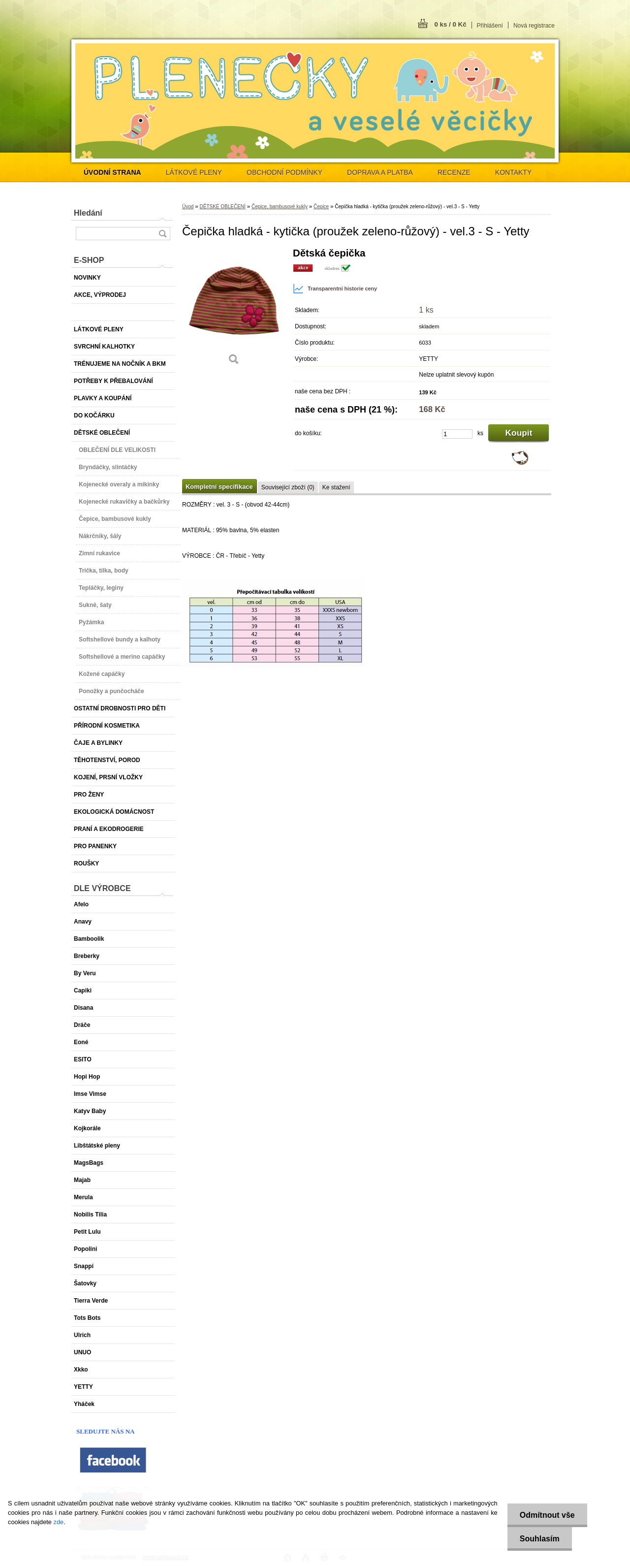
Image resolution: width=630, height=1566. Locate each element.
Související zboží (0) (288, 487)
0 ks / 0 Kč (450, 24)
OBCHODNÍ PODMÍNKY (284, 172)
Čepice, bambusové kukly (280, 206)
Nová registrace (534, 25)
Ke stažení (336, 487)
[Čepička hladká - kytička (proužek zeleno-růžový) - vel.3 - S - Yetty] (234, 310)
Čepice (321, 206)
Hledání (88, 213)
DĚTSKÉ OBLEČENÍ (222, 206)
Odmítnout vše (547, 1515)
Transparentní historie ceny (335, 288)
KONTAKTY (513, 172)
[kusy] (457, 434)
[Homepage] (112, 172)
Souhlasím (540, 1538)
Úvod (187, 206)
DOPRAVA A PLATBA (380, 172)
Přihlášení (490, 25)
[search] (162, 233)
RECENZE (454, 172)
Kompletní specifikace (219, 486)
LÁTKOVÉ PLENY (194, 172)
